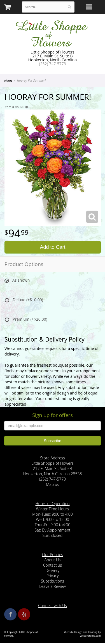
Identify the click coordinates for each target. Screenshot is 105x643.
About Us (52, 559)
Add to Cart (52, 247)
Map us (52, 484)
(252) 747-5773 (52, 63)
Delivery (53, 570)
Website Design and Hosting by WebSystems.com (82, 633)
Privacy (52, 575)
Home (8, 80)
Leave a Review (52, 586)
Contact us (52, 565)
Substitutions (52, 581)
